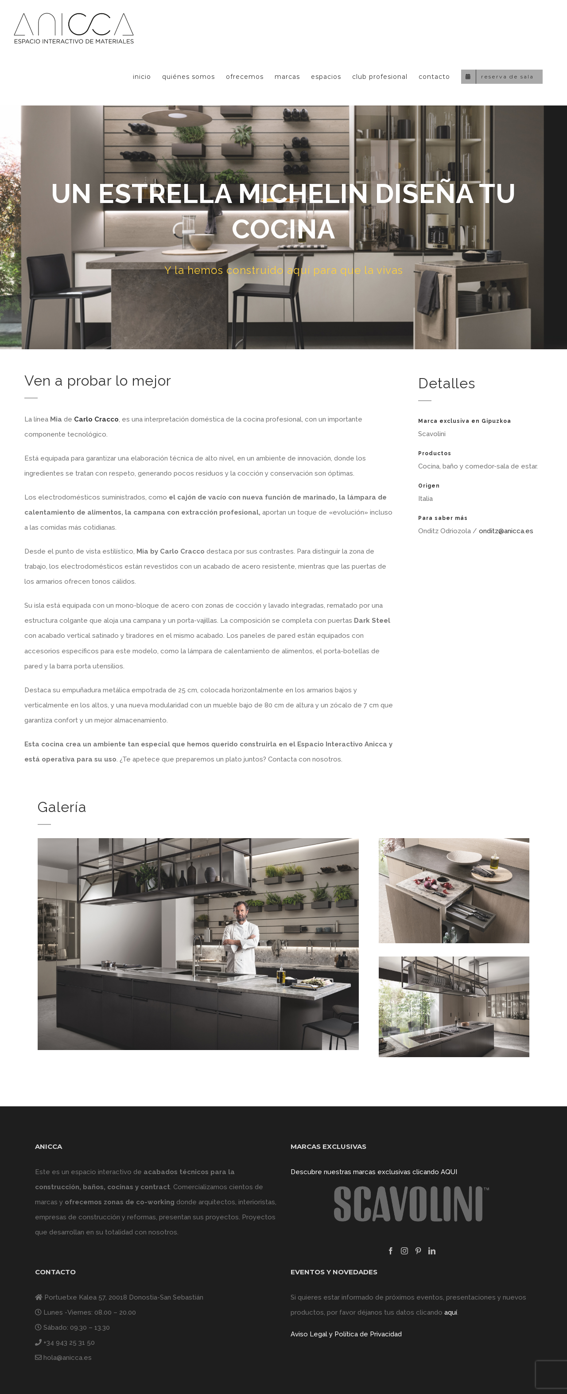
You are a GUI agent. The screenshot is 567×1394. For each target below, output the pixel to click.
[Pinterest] (418, 1250)
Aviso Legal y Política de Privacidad (346, 1334)
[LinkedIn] (431, 1250)
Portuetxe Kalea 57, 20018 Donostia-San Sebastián (123, 1297)
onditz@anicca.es (506, 531)
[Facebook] (390, 1250)
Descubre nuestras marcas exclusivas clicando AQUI (374, 1172)
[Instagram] (404, 1250)
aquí (450, 1312)
